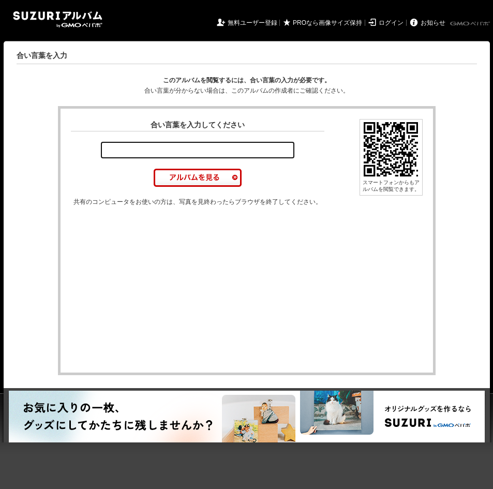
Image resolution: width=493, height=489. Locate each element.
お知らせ (433, 22)
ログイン (391, 22)
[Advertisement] (158, 269)
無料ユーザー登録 (252, 22)
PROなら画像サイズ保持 (327, 22)
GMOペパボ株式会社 (470, 24)
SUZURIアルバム (58, 19)
